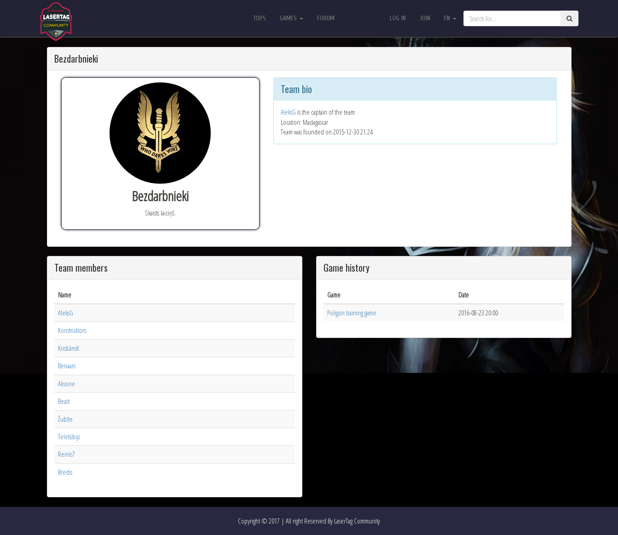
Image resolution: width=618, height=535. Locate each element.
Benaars (66, 365)
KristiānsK (68, 348)
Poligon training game (351, 312)
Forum (326, 18)
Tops (259, 18)
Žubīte (65, 419)
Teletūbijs (69, 436)
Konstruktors (72, 330)
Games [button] (291, 18)
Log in (398, 18)
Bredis (65, 472)
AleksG (288, 111)
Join (425, 18)
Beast (63, 401)
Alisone (66, 383)
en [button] (450, 18)
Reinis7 (66, 454)
